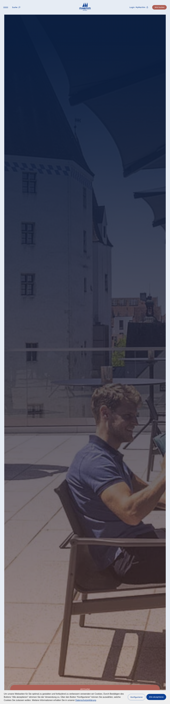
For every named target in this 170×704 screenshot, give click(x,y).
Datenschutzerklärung (85, 700)
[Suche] (16, 7)
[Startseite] (85, 6)
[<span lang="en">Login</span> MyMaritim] (138, 7)
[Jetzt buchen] (159, 7)
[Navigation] (5, 7)
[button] (136, 697)
